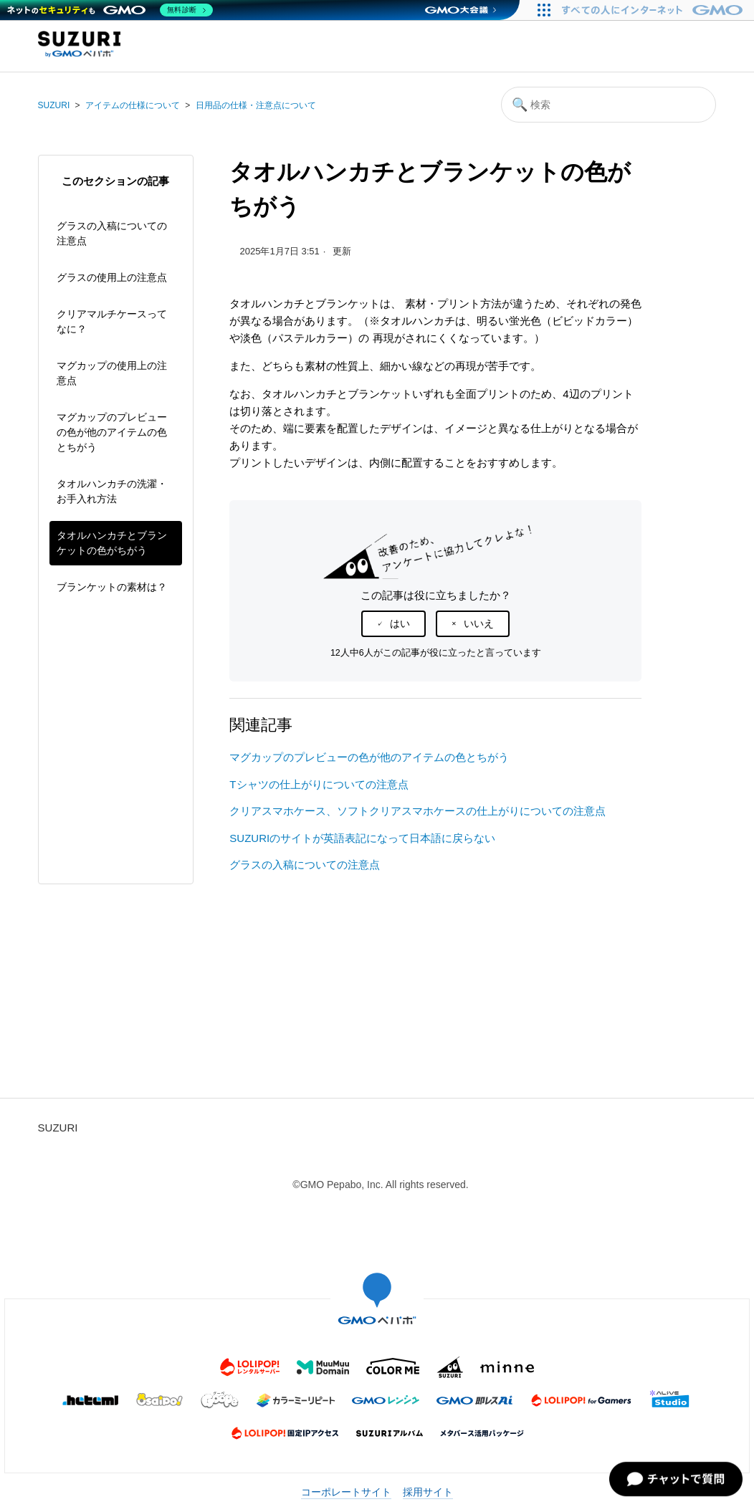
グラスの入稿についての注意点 (112, 233)
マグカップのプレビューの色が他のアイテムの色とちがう (112, 432)
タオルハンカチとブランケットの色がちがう (112, 543)
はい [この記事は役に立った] (400, 623)
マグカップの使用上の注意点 (112, 373)
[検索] (608, 105)
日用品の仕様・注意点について (256, 105)
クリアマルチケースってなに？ (112, 321)
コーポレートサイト (346, 1492)
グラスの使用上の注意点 (112, 277)
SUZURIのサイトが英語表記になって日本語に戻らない (362, 838)
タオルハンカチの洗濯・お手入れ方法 (112, 491)
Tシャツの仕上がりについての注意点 (318, 784)
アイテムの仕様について (132, 105)
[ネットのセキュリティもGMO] (110, 10)
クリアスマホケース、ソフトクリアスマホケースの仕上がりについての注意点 (417, 811)
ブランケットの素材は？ (112, 587)
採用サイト (428, 1492)
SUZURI (54, 105)
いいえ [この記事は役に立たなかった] (479, 623)
